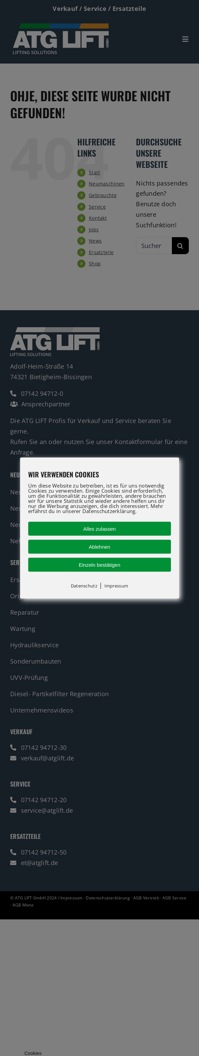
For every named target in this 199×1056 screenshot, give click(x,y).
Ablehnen (99, 547)
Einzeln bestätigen (99, 565)
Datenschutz (84, 586)
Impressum (116, 586)
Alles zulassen (99, 529)
